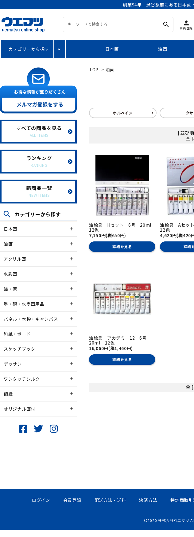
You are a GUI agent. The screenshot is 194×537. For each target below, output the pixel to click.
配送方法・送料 (110, 500)
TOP (94, 69)
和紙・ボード (17, 334)
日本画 (112, 49)
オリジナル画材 (19, 409)
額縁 (8, 394)
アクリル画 (15, 259)
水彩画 (10, 274)
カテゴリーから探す (29, 49)
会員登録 (72, 500)
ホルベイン (123, 112)
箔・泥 (10, 289)
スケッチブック (19, 349)
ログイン (41, 500)
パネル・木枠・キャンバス (31, 319)
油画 (162, 49)
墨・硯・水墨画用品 (24, 304)
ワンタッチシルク (22, 379)
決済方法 (148, 500)
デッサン (13, 364)
